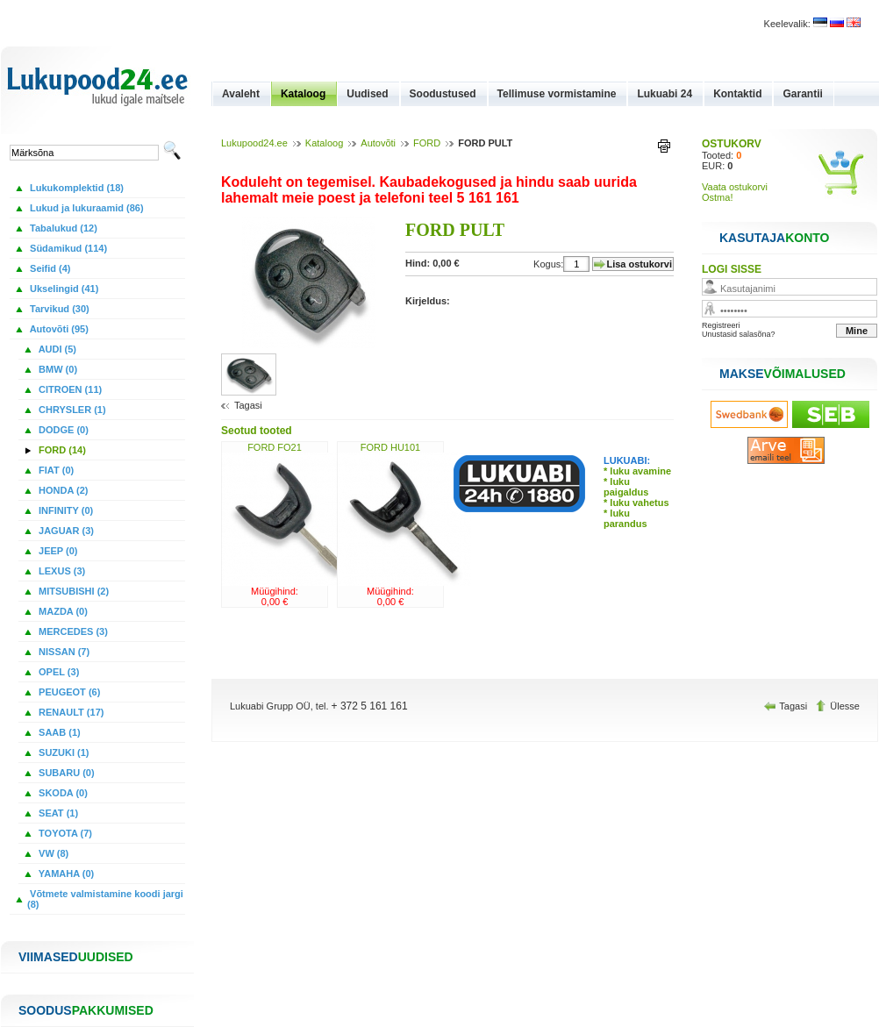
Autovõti (378, 143)
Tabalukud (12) (62, 228)
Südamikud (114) (67, 248)
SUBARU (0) (65, 772)
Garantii (802, 94)
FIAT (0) (55, 470)
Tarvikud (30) (58, 308)
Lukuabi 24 (664, 94)
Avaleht (241, 94)
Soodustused (443, 94)
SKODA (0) (62, 793)
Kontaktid (737, 94)
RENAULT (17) (70, 712)
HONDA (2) (62, 490)
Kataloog (303, 94)
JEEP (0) (57, 551)
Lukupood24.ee (254, 143)
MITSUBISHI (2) (72, 591)
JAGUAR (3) (65, 530)
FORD (426, 143)
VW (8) (52, 853)
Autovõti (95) (58, 329)
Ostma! (717, 197)
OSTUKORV (731, 144)
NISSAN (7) (62, 651)
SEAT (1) (57, 813)
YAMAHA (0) (65, 873)
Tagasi (248, 405)
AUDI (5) (56, 349)
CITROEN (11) (69, 389)
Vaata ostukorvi (735, 187)
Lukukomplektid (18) (75, 187)
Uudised (367, 94)
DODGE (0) (62, 429)
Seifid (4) (49, 268)
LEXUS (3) (60, 571)
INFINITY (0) (64, 510)
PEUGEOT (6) (68, 692)
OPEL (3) (57, 672)
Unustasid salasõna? (738, 334)
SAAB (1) (58, 732)
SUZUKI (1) (62, 752)
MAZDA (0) (62, 611)
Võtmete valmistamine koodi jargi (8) (105, 898)
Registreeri (721, 325)
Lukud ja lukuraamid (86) (85, 208)
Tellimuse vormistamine (557, 94)
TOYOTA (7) (64, 833)
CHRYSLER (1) (71, 409)
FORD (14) (61, 450)
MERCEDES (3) (72, 631)
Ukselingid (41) (62, 288)
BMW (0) (56, 369)
